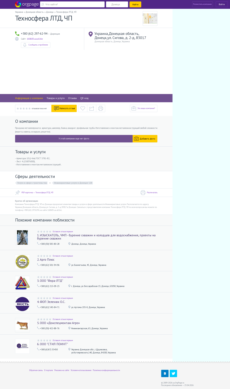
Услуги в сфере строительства (32, 182)
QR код (84, 98)
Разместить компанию (202, 4)
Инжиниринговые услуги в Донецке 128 (73, 182)
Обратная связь (36, 370)
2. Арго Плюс (45, 260)
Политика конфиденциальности (106, 370)
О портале (48, 370)
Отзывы (72, 98)
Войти (222, 4)
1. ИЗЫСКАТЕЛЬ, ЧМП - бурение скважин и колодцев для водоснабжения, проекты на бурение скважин (96, 236)
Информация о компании (29, 98)
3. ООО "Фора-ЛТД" (50, 281)
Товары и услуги (55, 98)
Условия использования (81, 370)
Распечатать (149, 192)
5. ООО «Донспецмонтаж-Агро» (58, 323)
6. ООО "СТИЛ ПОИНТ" (52, 344)
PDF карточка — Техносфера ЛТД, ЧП (34, 192)
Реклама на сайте (61, 370)
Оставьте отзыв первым (63, 231)
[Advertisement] (86, 72)
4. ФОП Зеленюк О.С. (51, 302)
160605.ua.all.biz (35, 38)
